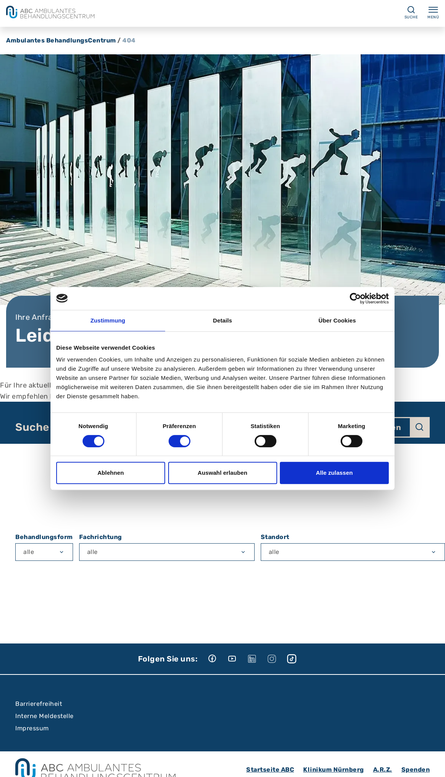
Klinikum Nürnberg (333, 769)
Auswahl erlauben (222, 472)
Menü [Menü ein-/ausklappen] (433, 12)
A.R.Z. (382, 769)
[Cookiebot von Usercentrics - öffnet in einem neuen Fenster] (355, 298)
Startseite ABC (270, 769)
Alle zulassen (334, 472)
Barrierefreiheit (38, 703)
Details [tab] (222, 320)
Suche (32, 427)
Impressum (32, 728)
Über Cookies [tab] (337, 320)
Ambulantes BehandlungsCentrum (61, 40)
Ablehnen (110, 472)
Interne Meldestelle (44, 716)
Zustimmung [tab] (108, 320)
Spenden (415, 769)
